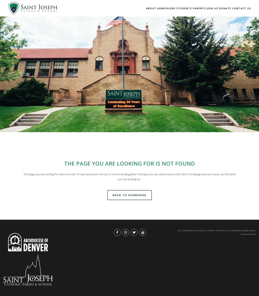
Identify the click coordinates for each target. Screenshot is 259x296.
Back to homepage (130, 195)
